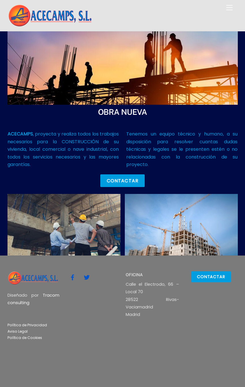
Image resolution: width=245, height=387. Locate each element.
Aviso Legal (17, 331)
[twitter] (87, 277)
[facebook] (72, 277)
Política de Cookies (24, 337)
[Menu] (229, 8)
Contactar (122, 181)
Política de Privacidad (27, 325)
